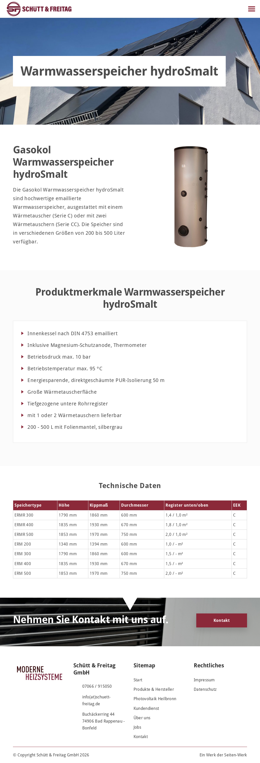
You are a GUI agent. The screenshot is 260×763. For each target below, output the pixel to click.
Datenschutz (205, 689)
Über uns (142, 717)
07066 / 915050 (97, 686)
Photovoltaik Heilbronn (155, 698)
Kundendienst (146, 708)
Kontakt (222, 620)
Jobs (137, 727)
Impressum (204, 680)
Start (138, 680)
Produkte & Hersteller (154, 689)
